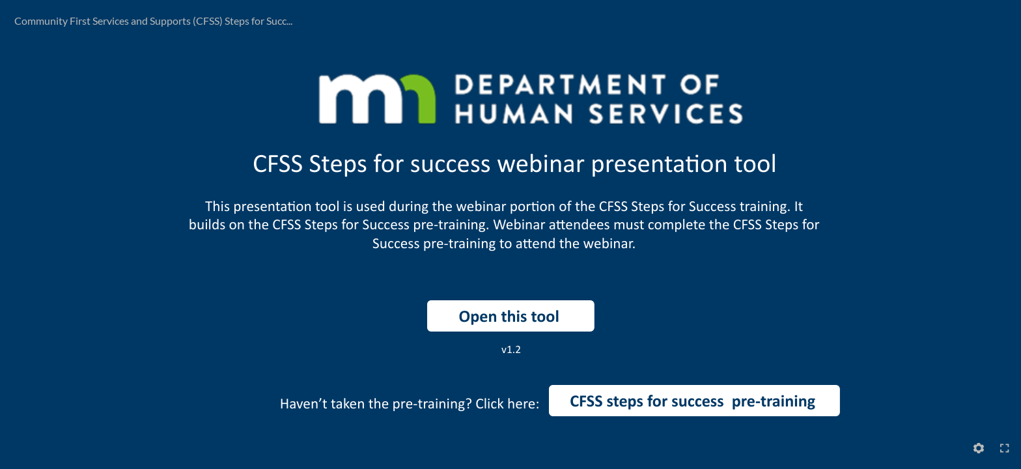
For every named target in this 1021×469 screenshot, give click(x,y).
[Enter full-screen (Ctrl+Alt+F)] (1004, 448)
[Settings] (978, 448)
